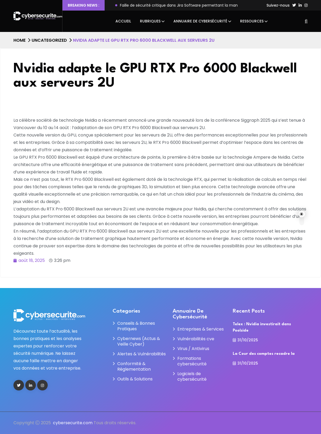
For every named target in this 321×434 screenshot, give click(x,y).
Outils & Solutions (135, 379)
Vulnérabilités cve (195, 339)
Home (19, 40)
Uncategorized (49, 40)
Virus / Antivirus (193, 348)
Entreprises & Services (200, 329)
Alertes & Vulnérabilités (141, 354)
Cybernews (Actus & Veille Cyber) (138, 341)
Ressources (252, 21)
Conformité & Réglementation (134, 366)
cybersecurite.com (73, 423)
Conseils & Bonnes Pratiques (136, 326)
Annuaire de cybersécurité (200, 21)
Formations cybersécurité (192, 361)
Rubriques (150, 21)
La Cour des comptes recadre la (264, 354)
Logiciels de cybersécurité (192, 376)
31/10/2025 (245, 340)
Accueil (123, 21)
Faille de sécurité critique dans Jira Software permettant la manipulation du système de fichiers (208, 5)
